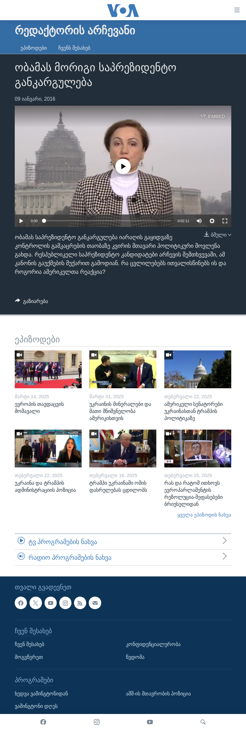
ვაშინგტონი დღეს (36, 706)
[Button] (31, 303)
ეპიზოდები (33, 48)
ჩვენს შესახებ (74, 48)
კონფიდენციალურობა (153, 644)
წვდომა (135, 657)
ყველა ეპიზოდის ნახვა (204, 514)
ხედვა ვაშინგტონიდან (41, 693)
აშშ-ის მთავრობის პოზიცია (158, 693)
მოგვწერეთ (29, 657)
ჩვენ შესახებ (29, 644)
